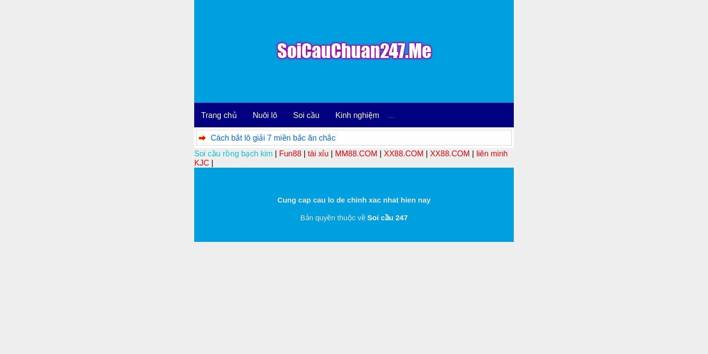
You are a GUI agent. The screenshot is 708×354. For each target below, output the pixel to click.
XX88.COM (404, 153)
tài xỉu (318, 153)
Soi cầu (306, 115)
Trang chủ (219, 115)
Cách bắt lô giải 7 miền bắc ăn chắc (272, 138)
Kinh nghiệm (357, 115)
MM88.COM (356, 153)
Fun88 (290, 153)
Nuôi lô (265, 115)
